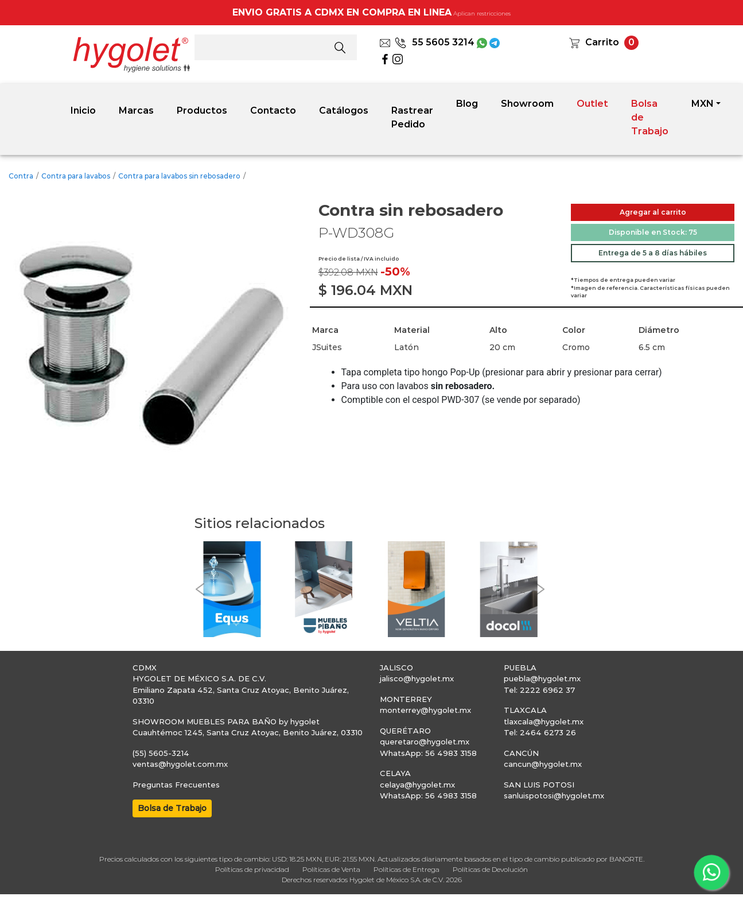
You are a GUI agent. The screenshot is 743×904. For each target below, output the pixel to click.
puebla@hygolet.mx (542, 678)
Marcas (136, 110)
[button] (200, 589)
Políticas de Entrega (406, 869)
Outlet (592, 103)
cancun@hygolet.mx (543, 764)
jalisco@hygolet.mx (417, 678)
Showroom (527, 103)
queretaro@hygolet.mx (424, 741)
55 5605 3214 (434, 42)
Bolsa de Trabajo (649, 117)
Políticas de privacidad (252, 869)
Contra (21, 176)
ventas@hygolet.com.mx (180, 764)
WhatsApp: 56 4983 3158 (428, 753)
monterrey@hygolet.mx (425, 710)
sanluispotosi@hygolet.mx (554, 795)
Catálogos (343, 110)
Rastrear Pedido (412, 117)
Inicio (83, 110)
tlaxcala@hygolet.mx (543, 721)
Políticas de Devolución (490, 869)
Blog (467, 103)
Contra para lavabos (75, 176)
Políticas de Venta (331, 869)
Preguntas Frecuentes (176, 784)
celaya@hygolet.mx (417, 784)
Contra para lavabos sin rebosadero (179, 176)
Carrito (602, 42)
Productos (202, 110)
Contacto (273, 110)
